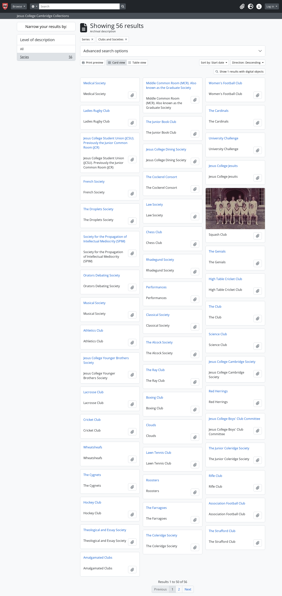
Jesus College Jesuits (223, 166)
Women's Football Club (225, 83)
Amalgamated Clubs (97, 557)
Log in (270, 6)
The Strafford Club (222, 531)
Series (46, 58)
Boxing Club (154, 397)
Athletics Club (93, 330)
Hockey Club (92, 502)
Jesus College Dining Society (166, 149)
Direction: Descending (246, 62)
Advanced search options (105, 50)
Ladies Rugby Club (96, 111)
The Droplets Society (98, 209)
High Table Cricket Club (225, 279)
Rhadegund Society (160, 260)
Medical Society (94, 83)
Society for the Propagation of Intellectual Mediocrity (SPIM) (105, 239)
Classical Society (157, 315)
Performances (156, 287)
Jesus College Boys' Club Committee (234, 419)
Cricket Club (92, 420)
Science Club (218, 334)
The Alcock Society (159, 342)
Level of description (37, 39)
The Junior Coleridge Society (229, 448)
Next (188, 589)
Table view (137, 62)
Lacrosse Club (93, 392)
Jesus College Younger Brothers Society (106, 360)
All (22, 49)
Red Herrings (218, 391)
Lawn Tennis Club (158, 452)
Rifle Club (215, 476)
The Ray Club (155, 370)
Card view (116, 62)
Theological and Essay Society (104, 530)
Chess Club (154, 232)
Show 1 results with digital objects (239, 71)
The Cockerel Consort (161, 177)
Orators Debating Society (101, 275)
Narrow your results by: (46, 26)
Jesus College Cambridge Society (232, 362)
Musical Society (94, 303)
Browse (18, 6)
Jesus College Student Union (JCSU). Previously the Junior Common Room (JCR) (108, 143)
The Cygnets (92, 475)
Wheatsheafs (92, 447)
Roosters (152, 480)
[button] (242, 6)
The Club (215, 306)
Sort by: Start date (213, 62)
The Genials (217, 251)
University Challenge (223, 138)
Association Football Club (227, 503)
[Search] (79, 6)
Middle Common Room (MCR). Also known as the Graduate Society (171, 85)
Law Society (154, 204)
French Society (93, 181)
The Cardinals (219, 111)
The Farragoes (156, 508)
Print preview (92, 62)
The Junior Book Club (161, 122)
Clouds (151, 425)
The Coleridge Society (161, 535)
